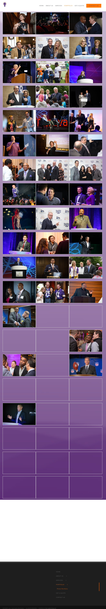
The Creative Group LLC (50, 608)
